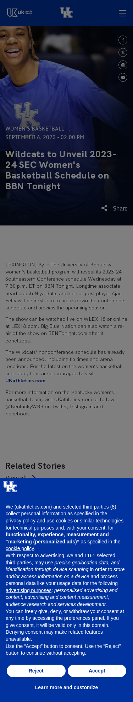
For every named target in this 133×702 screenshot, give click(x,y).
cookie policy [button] (20, 548)
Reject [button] (36, 671)
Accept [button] (97, 671)
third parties (19, 562)
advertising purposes (28, 590)
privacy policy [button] (20, 520)
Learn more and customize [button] (66, 687)
